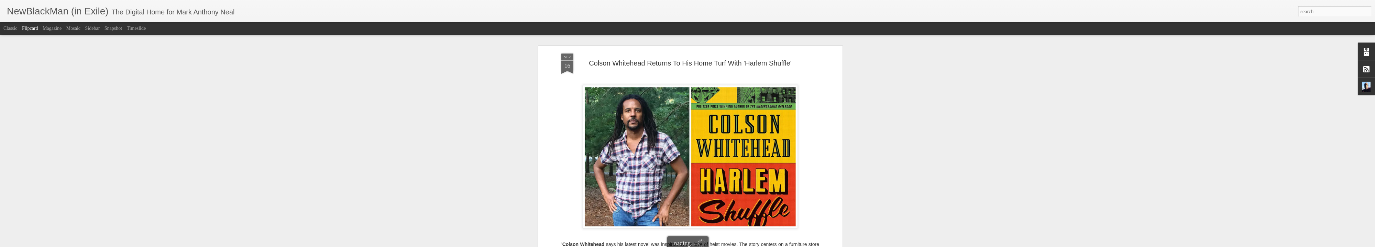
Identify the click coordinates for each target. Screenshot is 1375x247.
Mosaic (73, 28)
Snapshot (113, 28)
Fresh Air (727, 174)
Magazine (52, 28)
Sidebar (92, 28)
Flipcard (30, 28)
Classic (10, 28)
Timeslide (136, 28)
